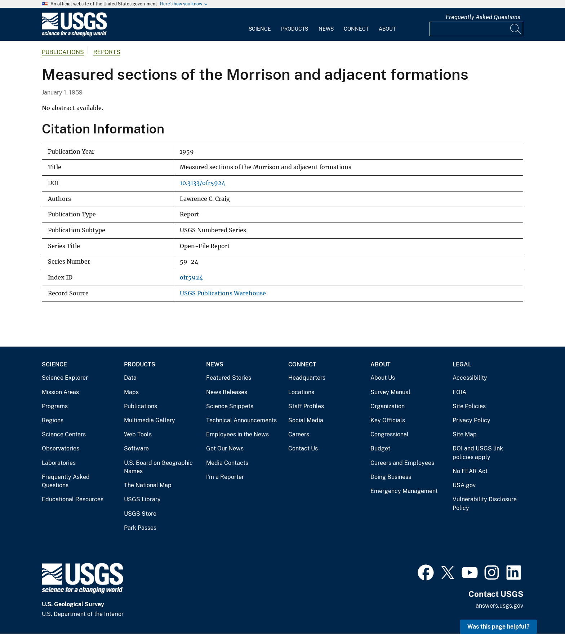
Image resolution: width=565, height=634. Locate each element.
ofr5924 (191, 277)
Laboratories (59, 462)
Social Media (305, 420)
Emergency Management (404, 491)
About (387, 29)
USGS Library (142, 499)
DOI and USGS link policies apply (478, 453)
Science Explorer (65, 377)
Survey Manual (390, 392)
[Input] (476, 29)
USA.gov (464, 485)
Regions (52, 420)
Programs (55, 406)
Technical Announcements (241, 420)
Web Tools (138, 434)
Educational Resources (72, 499)
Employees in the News (237, 434)
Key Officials (387, 420)
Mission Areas (60, 392)
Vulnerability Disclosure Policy (485, 503)
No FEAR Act (470, 471)
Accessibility (470, 377)
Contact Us (303, 448)
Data (130, 377)
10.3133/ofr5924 (202, 183)
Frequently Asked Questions (483, 17)
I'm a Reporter (225, 477)
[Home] (74, 34)
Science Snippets (229, 406)
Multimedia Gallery (149, 420)
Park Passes (140, 527)
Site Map (465, 434)
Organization (387, 406)
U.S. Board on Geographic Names (158, 467)
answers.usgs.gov (499, 605)
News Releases (226, 392)
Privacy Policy (471, 420)
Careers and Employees (402, 462)
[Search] (516, 29)
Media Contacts (227, 462)
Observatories (60, 448)
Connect (356, 29)
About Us (382, 377)
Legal (462, 364)
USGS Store (140, 513)
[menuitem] (260, 24)
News (326, 29)
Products (294, 29)
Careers (298, 434)
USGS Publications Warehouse (223, 293)
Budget (380, 448)
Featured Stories (228, 377)
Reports (106, 52)
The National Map (148, 485)
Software (136, 448)
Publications (63, 52)
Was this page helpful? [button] (498, 626)
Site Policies (469, 406)
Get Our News (225, 448)
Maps (131, 392)
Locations (301, 392)
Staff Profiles (306, 406)
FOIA (459, 392)
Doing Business (390, 477)
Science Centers (64, 434)
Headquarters (306, 377)
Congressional (389, 434)
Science (260, 29)
